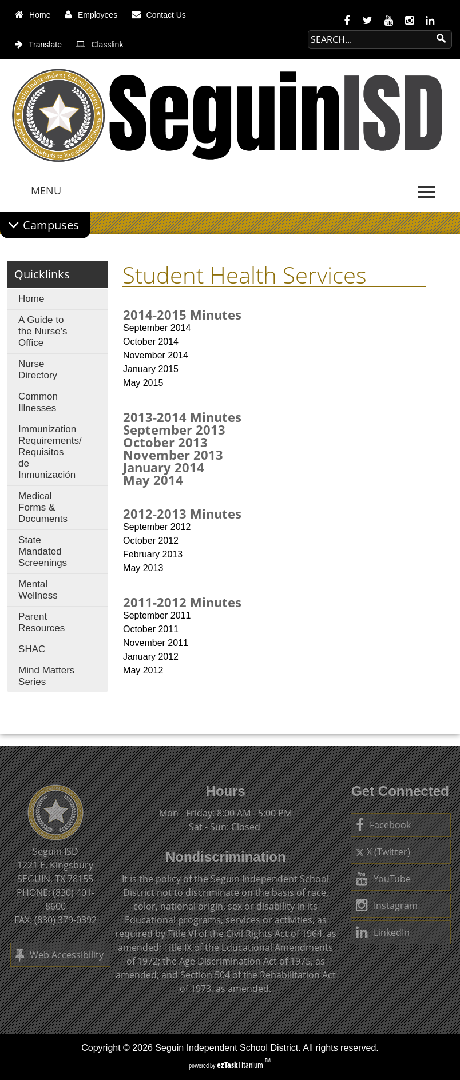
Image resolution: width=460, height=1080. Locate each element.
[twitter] (368, 20)
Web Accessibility (59, 955)
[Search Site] (368, 39)
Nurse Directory (37, 369)
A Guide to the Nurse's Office (42, 331)
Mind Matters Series (46, 676)
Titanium (241, 1064)
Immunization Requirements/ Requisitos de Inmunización (50, 454)
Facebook (383, 825)
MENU (46, 190)
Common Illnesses (38, 402)
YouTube (383, 878)
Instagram (387, 905)
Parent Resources (41, 622)
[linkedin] (430, 20)
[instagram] (409, 20)
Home (31, 298)
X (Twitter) (383, 852)
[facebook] (347, 20)
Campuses (51, 225)
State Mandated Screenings (42, 551)
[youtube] (388, 20)
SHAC (31, 649)
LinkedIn (383, 932)
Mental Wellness (38, 590)
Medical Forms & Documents (43, 507)
